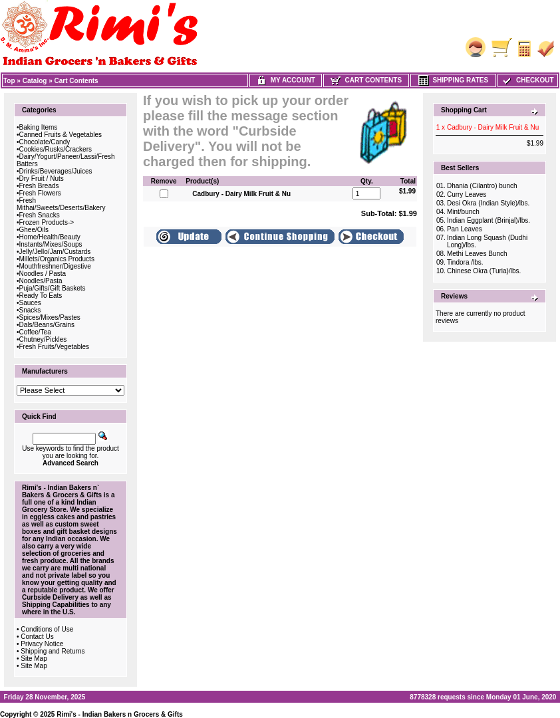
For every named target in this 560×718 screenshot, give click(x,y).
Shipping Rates (453, 80)
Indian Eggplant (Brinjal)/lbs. (488, 220)
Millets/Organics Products (56, 259)
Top (9, 80)
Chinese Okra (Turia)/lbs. (484, 271)
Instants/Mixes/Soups (50, 244)
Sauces (30, 302)
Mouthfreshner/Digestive (55, 266)
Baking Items (38, 127)
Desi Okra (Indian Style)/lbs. (488, 203)
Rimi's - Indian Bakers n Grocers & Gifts (120, 714)
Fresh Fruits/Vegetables (54, 346)
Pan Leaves (464, 229)
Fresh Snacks (39, 215)
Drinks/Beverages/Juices (55, 171)
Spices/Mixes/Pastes (49, 317)
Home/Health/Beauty (49, 237)
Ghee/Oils (34, 229)
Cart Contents (76, 80)
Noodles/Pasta (41, 281)
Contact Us (37, 636)
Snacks (30, 310)
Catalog (35, 80)
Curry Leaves (466, 194)
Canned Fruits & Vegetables (60, 134)
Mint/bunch (463, 211)
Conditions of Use (47, 629)
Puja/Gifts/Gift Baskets (52, 288)
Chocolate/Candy (44, 142)
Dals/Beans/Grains (46, 324)
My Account (285, 80)
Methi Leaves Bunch (477, 253)
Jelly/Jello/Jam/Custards (55, 251)
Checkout (527, 80)
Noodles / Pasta (43, 273)
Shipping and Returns (52, 651)
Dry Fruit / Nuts (41, 178)
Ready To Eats (41, 295)
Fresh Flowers (40, 193)
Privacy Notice (42, 644)
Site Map (34, 658)
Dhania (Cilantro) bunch (482, 185)
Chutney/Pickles (43, 339)
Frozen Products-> (46, 222)
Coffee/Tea (35, 332)
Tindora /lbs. (465, 262)
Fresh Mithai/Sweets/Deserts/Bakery (61, 204)
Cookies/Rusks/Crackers (55, 149)
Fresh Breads (39, 185)
